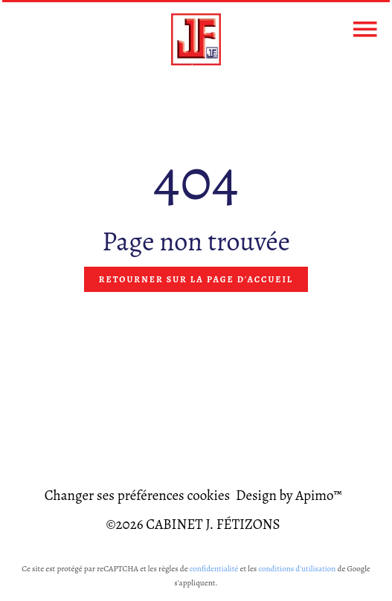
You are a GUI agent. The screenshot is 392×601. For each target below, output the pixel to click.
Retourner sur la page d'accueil (196, 279)
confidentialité (214, 568)
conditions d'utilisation (296, 568)
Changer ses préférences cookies (137, 495)
